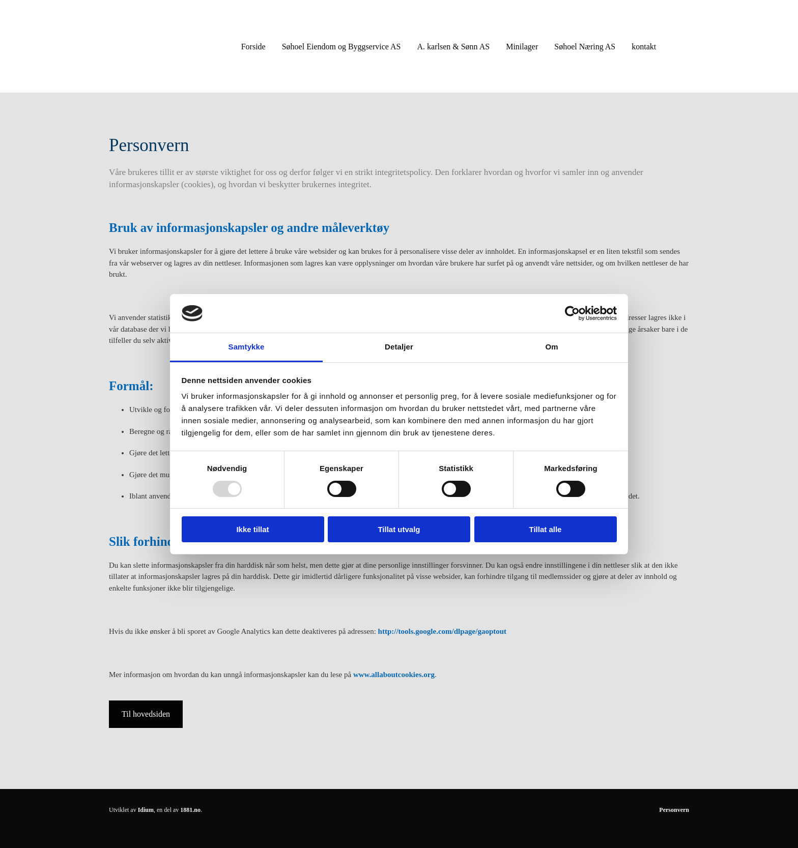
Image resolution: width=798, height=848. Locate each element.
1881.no (190, 809)
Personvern (674, 809)
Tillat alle (545, 529)
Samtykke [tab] (247, 346)
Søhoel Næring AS (584, 46)
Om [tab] (551, 346)
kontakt (644, 46)
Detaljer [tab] (399, 346)
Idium (146, 809)
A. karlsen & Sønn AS (453, 46)
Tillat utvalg (399, 529)
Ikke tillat (252, 529)
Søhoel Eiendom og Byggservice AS (341, 46)
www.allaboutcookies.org (394, 674)
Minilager (522, 46)
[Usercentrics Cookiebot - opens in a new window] (572, 313)
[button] (146, 714)
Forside (253, 46)
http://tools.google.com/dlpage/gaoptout (442, 631)
